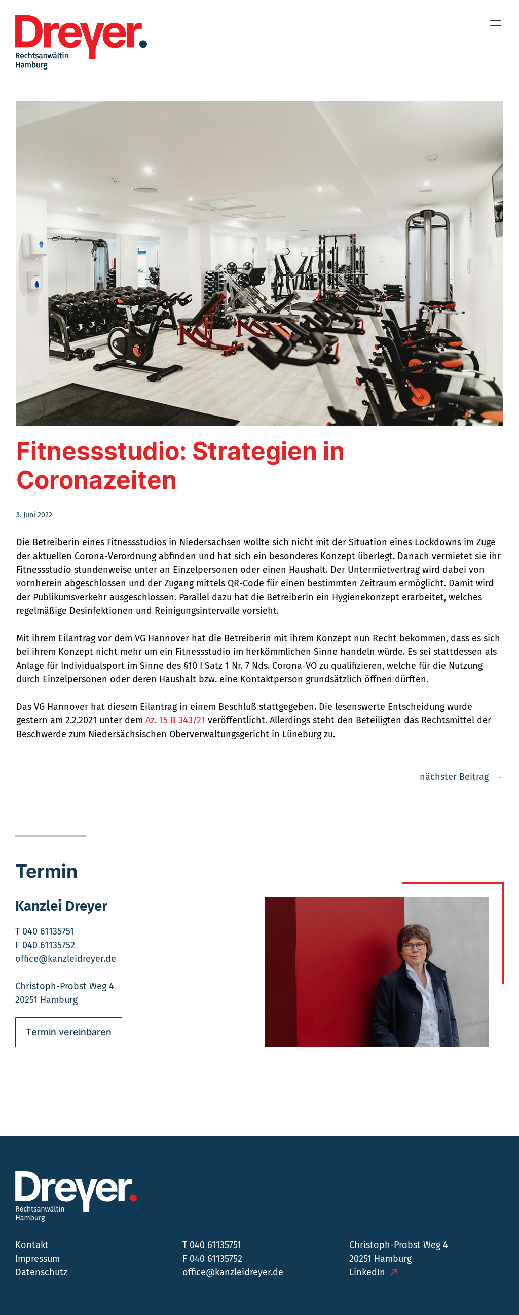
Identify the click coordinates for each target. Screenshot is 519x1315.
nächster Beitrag (454, 776)
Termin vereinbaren (69, 1032)
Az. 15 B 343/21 (175, 720)
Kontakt (32, 1245)
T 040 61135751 (44, 931)
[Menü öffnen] (496, 23)
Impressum (37, 1258)
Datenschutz (41, 1272)
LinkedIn (367, 1272)
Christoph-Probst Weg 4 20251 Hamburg (398, 1251)
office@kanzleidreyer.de (65, 958)
